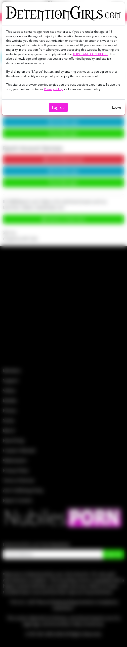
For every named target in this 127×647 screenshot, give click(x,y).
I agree (58, 107)
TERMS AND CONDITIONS (90, 54)
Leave (116, 107)
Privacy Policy (53, 89)
